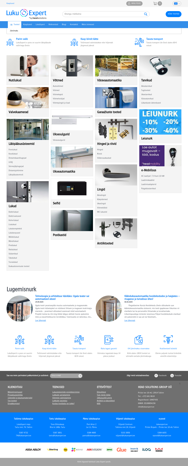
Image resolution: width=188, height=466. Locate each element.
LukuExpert (40, 25)
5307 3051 (57, 433)
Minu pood (136, 3)
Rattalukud (13, 250)
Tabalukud (13, 258)
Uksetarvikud (146, 95)
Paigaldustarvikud (148, 189)
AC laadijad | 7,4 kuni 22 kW (152, 176)
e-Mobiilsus (148, 170)
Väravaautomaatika (109, 80)
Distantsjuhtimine (16, 171)
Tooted (16, 25)
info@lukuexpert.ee (146, 407)
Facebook (162, 376)
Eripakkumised (14, 404)
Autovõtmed (58, 86)
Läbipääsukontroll (16, 175)
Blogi (64, 25)
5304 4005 (91, 433)
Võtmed (58, 80)
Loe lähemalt (40, 321)
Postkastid (59, 235)
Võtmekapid (58, 95)
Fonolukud (13, 150)
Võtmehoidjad (58, 99)
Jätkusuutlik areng (104, 398)
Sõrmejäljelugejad (16, 167)
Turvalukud (13, 262)
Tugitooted (145, 90)
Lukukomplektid (15, 229)
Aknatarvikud (146, 86)
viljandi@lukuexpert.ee (125, 436)
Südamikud (13, 254)
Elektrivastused (15, 216)
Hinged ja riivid (106, 144)
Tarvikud (146, 80)
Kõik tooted (173, 14)
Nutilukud (15, 80)
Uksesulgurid (61, 134)
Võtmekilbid (102, 208)
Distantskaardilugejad (17, 158)
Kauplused (10, 3)
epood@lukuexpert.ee (162, 436)
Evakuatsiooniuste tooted (19, 266)
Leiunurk (146, 138)
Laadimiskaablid (147, 180)
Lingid (101, 189)
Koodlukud (13, 154)
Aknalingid (101, 195)
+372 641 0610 (148, 396)
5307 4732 (23, 433)
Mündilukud (13, 241)
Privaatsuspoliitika (15, 395)
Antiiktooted (105, 243)
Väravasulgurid (59, 140)
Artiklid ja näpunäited (106, 401)
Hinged (100, 150)
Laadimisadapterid (148, 185)
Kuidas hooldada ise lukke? (63, 404)
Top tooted (12, 401)
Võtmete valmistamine (61, 398)
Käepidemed (102, 200)
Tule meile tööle (103, 395)
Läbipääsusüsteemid (21, 144)
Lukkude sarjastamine (61, 395)
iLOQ (11, 162)
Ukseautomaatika (64, 171)
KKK (98, 404)
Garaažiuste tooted (109, 112)
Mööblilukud (14, 237)
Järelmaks (14, 31)
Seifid (56, 203)
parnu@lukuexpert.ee (91, 436)
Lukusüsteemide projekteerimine (66, 392)
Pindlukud (13, 246)
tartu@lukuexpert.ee (57, 436)
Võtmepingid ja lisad (61, 103)
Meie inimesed (88, 25)
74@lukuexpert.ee (23, 436)
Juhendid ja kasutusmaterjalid (20, 398)
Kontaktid (74, 25)
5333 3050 (125, 433)
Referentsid (53, 25)
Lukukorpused (14, 233)
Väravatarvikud (147, 99)
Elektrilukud (13, 212)
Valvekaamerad (18, 112)
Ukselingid (101, 204)
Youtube (178, 376)
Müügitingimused (15, 392)
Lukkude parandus (59, 401)
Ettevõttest (101, 392)
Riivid (99, 154)
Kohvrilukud (14, 220)
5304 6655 (162, 433)
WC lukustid (102, 212)
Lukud (12, 206)
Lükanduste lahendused (151, 103)
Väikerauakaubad (104, 158)
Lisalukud (12, 225)
